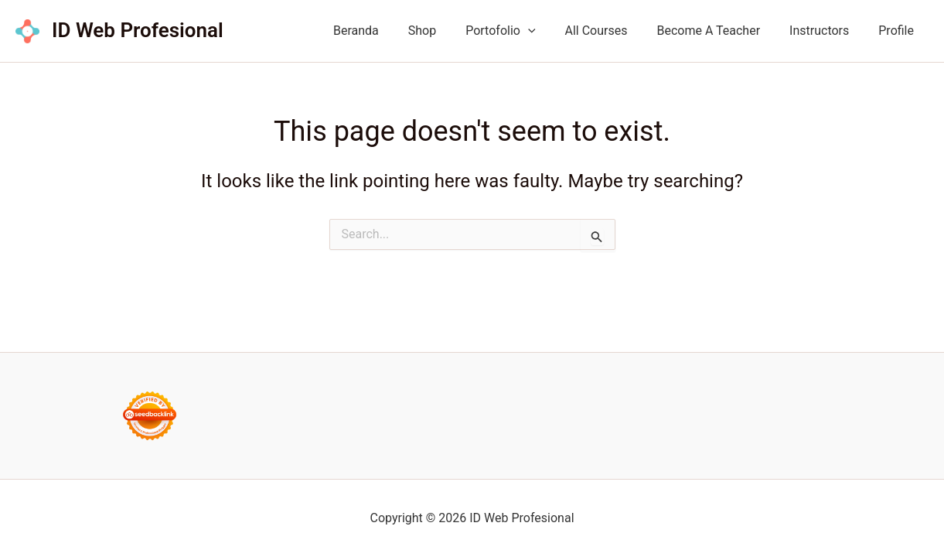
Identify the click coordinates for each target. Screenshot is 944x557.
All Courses (612, 30)
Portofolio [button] (521, 31)
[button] (549, 31)
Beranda (386, 30)
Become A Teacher (720, 30)
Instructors (826, 30)
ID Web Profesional (137, 30)
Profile (898, 30)
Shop (448, 30)
